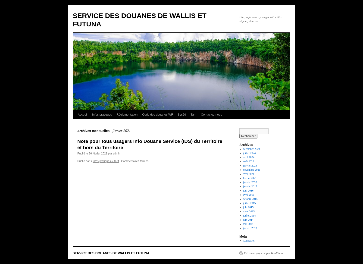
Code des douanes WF (157, 114)
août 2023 (248, 161)
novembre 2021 (251, 169)
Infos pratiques (102, 114)
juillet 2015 (249, 203)
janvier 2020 (250, 182)
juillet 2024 (249, 153)
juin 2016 (248, 190)
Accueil (83, 114)
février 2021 (250, 178)
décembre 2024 (251, 149)
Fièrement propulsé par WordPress (263, 253)
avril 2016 (248, 194)
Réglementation (127, 114)
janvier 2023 (250, 165)
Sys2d (182, 114)
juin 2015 (248, 207)
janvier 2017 (250, 186)
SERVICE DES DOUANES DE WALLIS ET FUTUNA (111, 253)
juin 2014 (248, 219)
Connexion (249, 240)
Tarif (193, 114)
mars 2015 (249, 211)
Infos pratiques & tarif (106, 161)
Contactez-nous (211, 114)
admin (116, 153)
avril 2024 (248, 157)
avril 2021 (248, 174)
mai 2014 (248, 224)
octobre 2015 (250, 199)
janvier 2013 (250, 228)
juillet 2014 (249, 215)
